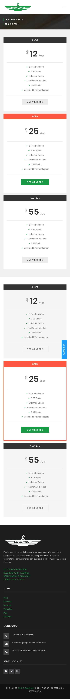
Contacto (8, 617)
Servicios (7, 605)
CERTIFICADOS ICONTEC (14, 579)
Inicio (6, 598)
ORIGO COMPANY (26, 688)
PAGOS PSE (64, 349)
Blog (5, 613)
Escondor (8, 601)
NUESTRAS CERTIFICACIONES (16, 573)
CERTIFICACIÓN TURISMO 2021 (17, 576)
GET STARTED (35, 101)
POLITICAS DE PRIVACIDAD (15, 569)
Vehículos (8, 609)
